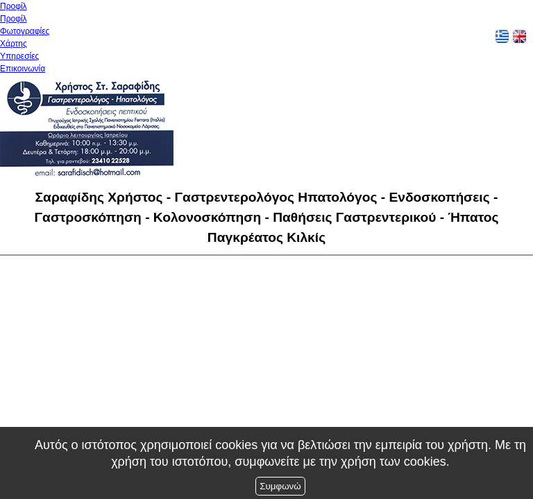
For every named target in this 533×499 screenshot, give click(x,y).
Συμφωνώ (280, 486)
